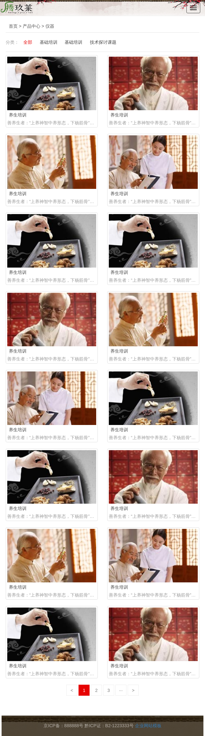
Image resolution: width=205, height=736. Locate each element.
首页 (13, 26)
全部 (27, 42)
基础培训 (48, 42)
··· (121, 690)
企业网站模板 (148, 725)
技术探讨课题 (103, 42)
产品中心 (31, 26)
